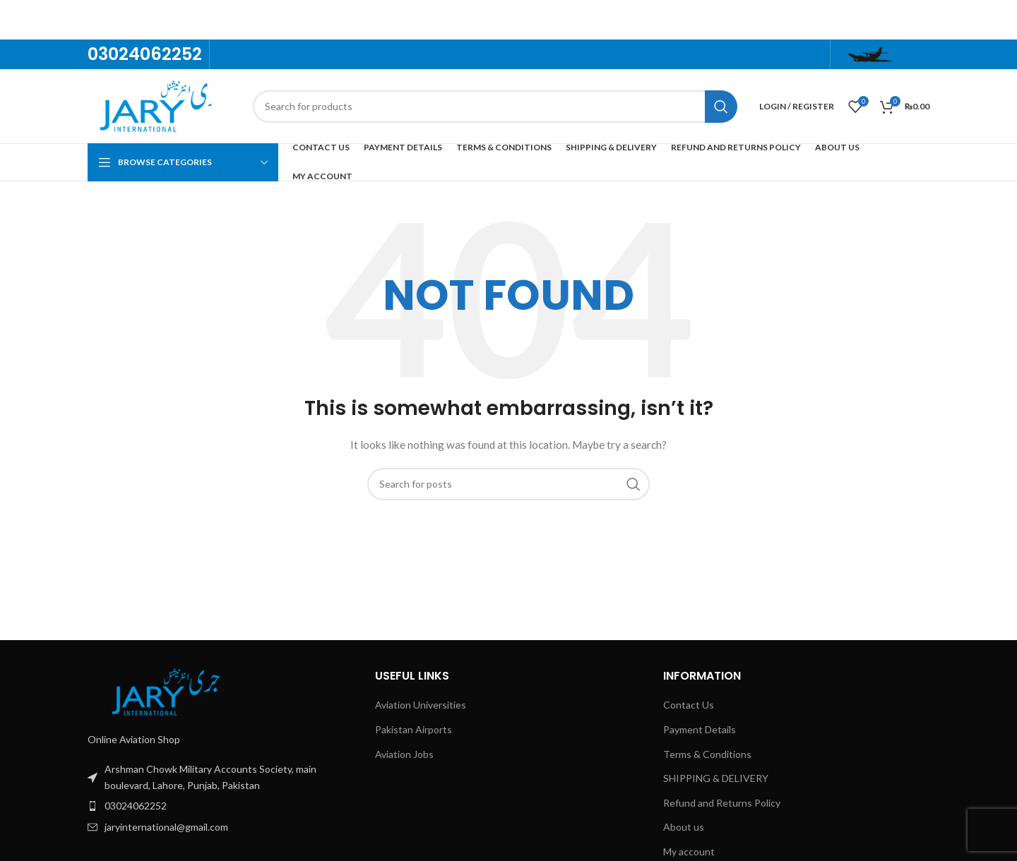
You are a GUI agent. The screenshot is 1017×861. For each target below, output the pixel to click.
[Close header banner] (999, 20)
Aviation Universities (420, 705)
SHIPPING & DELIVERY (715, 778)
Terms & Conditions (707, 754)
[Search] (495, 106)
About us (683, 827)
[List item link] (221, 777)
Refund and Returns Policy (721, 803)
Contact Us (688, 705)
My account (689, 851)
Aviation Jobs (404, 754)
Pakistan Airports (413, 729)
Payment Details (699, 729)
